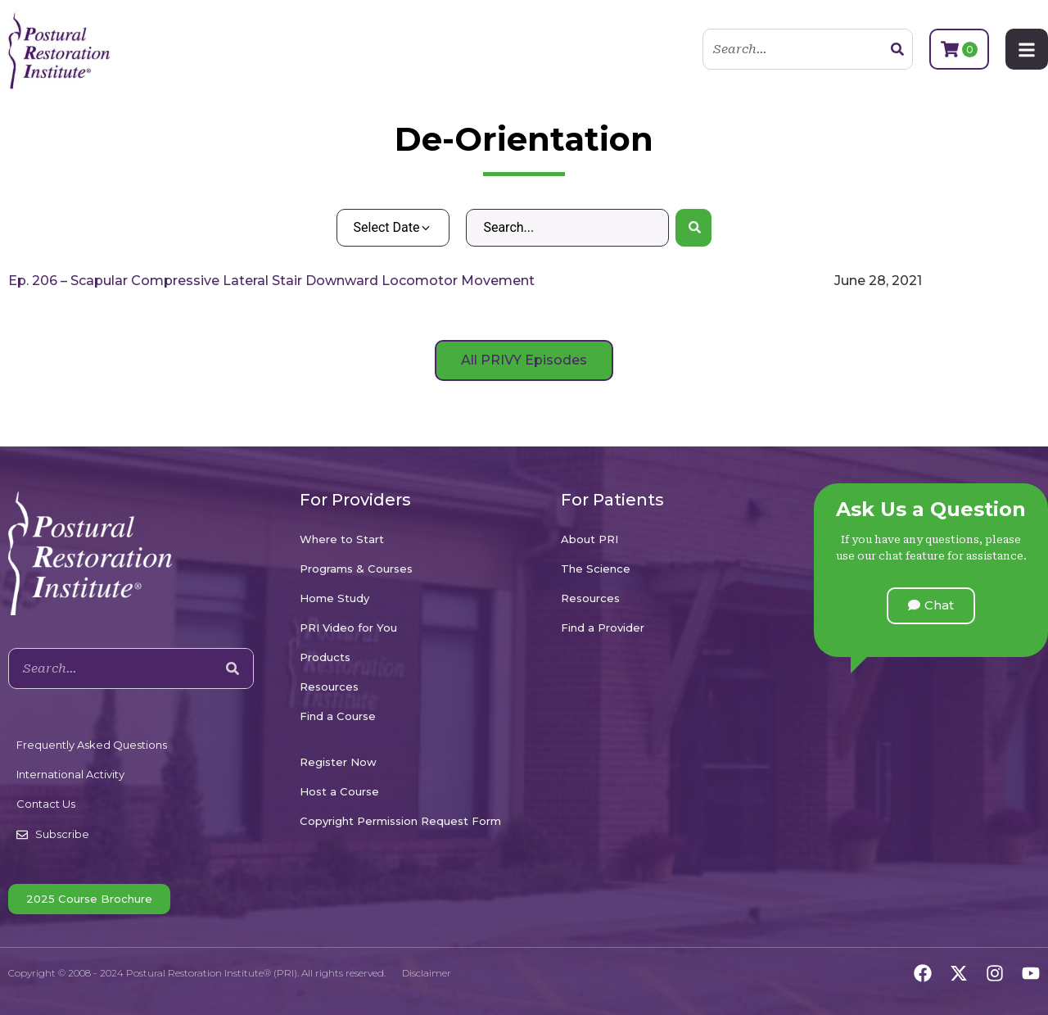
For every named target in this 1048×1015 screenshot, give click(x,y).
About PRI (589, 539)
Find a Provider (602, 627)
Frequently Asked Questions (91, 744)
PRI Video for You (348, 627)
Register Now (338, 761)
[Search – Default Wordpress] (567, 228)
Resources (329, 686)
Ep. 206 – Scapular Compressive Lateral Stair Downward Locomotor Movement (271, 280)
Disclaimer (426, 973)
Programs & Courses (356, 568)
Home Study (334, 598)
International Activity (70, 774)
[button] (931, 605)
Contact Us (45, 803)
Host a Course (339, 791)
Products (325, 657)
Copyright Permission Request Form (400, 820)
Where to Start (342, 539)
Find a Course (338, 716)
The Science (595, 568)
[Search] (897, 49)
